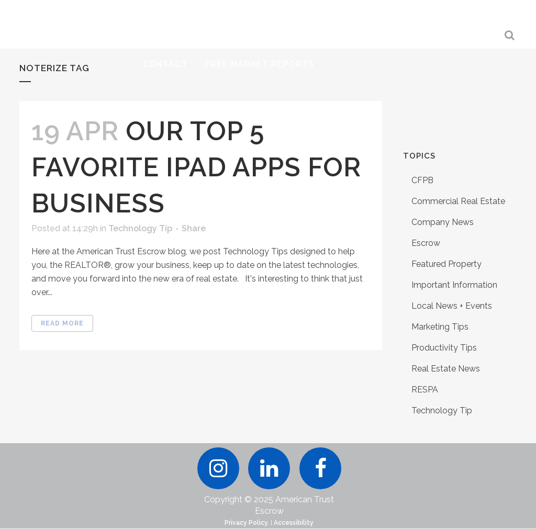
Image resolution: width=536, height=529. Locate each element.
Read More (62, 323)
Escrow (425, 243)
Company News (442, 222)
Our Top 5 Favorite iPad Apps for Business (196, 167)
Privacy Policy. (247, 523)
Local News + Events (451, 306)
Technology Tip (140, 228)
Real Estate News (445, 369)
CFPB (422, 180)
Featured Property (446, 264)
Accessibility (294, 523)
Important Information (454, 285)
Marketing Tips (439, 327)
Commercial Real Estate (458, 201)
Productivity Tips (444, 348)
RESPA (424, 390)
